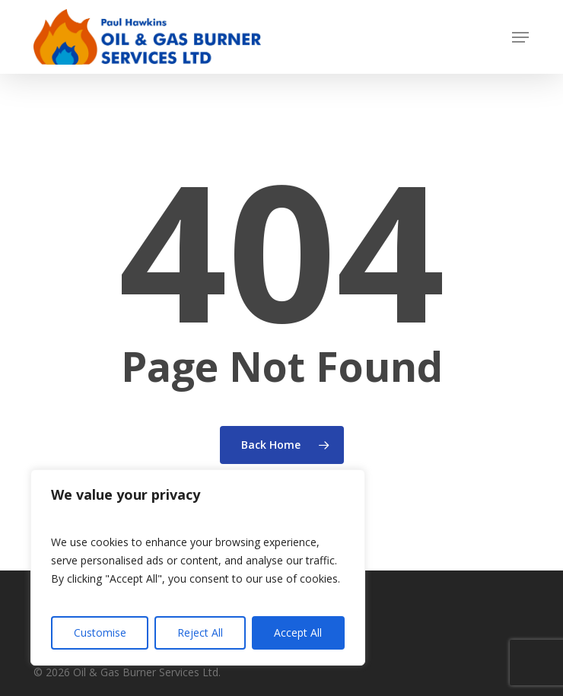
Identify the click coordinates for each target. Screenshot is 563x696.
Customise (100, 632)
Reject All (200, 632)
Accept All (298, 632)
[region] (197, 567)
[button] (520, 37)
